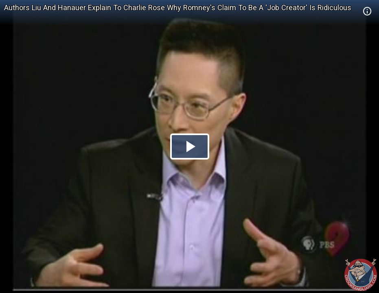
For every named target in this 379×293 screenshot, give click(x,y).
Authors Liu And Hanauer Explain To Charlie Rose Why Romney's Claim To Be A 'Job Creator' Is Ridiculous (177, 7)
